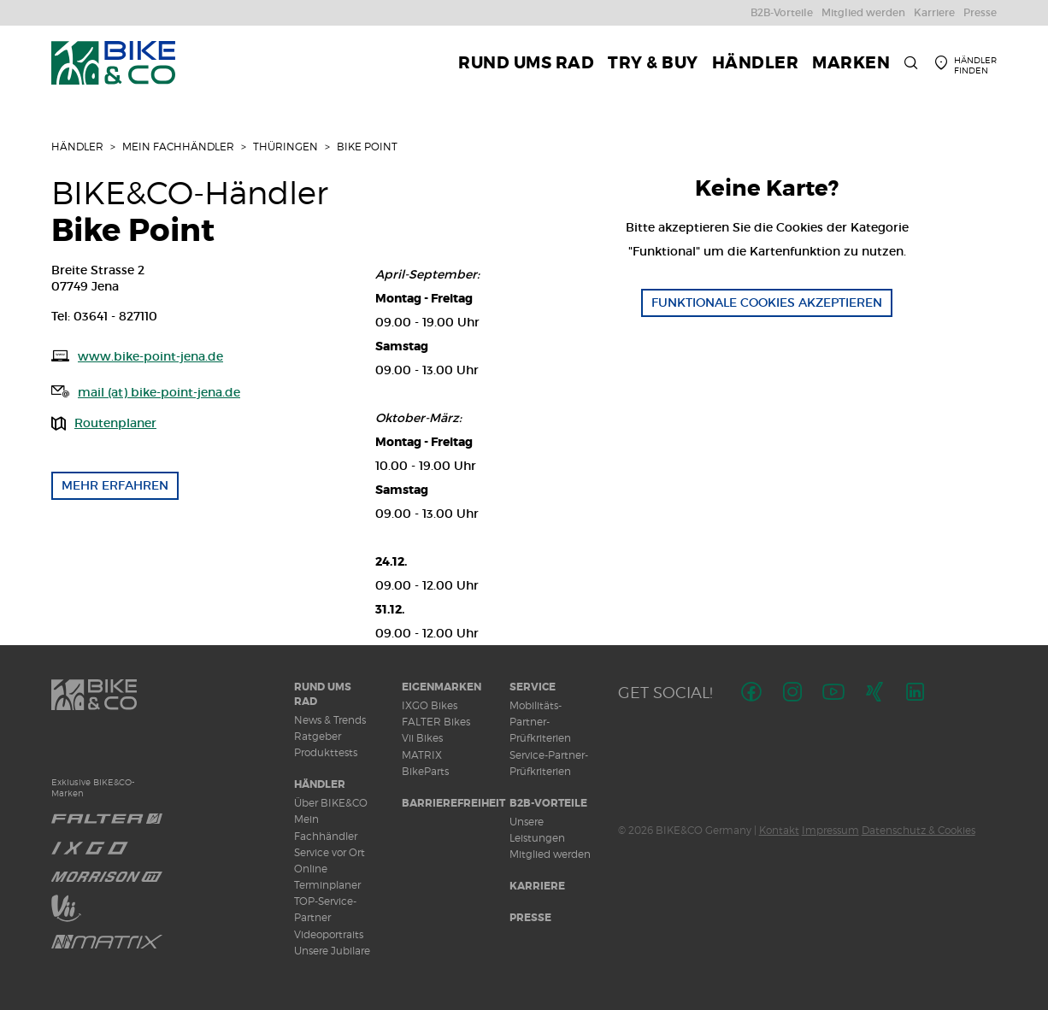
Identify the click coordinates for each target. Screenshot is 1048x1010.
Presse (530, 918)
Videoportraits (328, 934)
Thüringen (285, 146)
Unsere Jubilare (332, 950)
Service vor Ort (329, 852)
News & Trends (330, 719)
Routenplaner (115, 423)
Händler (77, 146)
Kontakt (779, 830)
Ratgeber (317, 736)
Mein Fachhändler (178, 146)
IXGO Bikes (429, 705)
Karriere (537, 886)
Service (532, 687)
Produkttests (325, 752)
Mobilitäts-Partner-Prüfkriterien (540, 721)
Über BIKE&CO (331, 802)
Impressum (830, 830)
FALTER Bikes (436, 721)
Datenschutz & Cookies (918, 830)
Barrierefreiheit (453, 803)
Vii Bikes (422, 737)
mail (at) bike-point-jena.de (159, 392)
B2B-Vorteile (548, 803)
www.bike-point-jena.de (150, 356)
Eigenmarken (441, 687)
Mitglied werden (550, 854)
